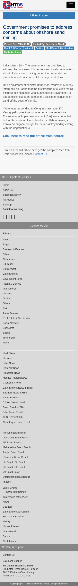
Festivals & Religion (13, 516)
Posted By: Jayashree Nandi (49, 44)
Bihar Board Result (13, 412)
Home (6, 185)
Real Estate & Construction (60, 48)
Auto (5, 239)
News (6, 502)
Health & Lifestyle (12, 48)
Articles (7, 233)
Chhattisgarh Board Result (16, 422)
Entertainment (10, 273)
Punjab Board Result (13, 452)
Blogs (6, 244)
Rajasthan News (11, 373)
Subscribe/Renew (12, 195)
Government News (12, 279)
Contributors (9, 541)
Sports (6, 333)
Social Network (11, 323)
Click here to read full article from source (33, 136)
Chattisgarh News (12, 382)
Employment (9, 269)
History (6, 521)
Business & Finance (13, 249)
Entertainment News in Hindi (17, 387)
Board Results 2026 (13, 407)
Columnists (8, 259)
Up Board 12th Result (14, 467)
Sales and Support (12, 561)
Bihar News (9, 363)
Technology (9, 337)
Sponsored (8, 328)
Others (6, 303)
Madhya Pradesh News (15, 377)
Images (7, 481)
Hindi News (9, 353)
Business (8, 506)
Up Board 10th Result (14, 462)
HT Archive (8, 199)
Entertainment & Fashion (16, 511)
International (9, 288)
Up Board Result (11, 472)
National (29, 48)
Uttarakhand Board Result (16, 477)
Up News (8, 358)
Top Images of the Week (15, 497)
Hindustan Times (12, 52)
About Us (8, 190)
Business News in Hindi (15, 392)
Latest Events (10, 488)
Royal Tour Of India (16, 492)
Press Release (10, 313)
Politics (39, 48)
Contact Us (40, 154)
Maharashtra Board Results (17, 447)
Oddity (6, 298)
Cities (6, 254)
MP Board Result (12, 442)
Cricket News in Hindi (14, 402)
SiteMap (7, 204)
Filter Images (39, 15)
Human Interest (11, 526)
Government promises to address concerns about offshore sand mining (37, 32)
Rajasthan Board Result (15, 457)
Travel (6, 342)
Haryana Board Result (14, 432)
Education (8, 264)
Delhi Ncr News (11, 368)
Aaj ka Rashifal (11, 397)
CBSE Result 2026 (12, 417)
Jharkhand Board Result (15, 437)
